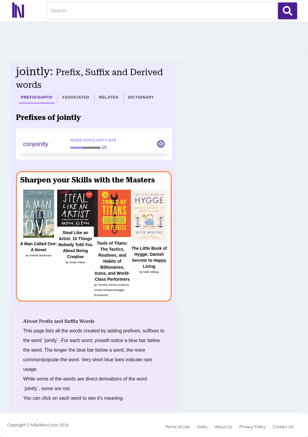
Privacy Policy (252, 426)
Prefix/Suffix (37, 97)
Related (109, 97)
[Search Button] (287, 10)
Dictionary (141, 97)
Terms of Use (177, 426)
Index (202, 426)
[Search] (162, 10)
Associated (75, 97)
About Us (223, 426)
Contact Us (283, 426)
